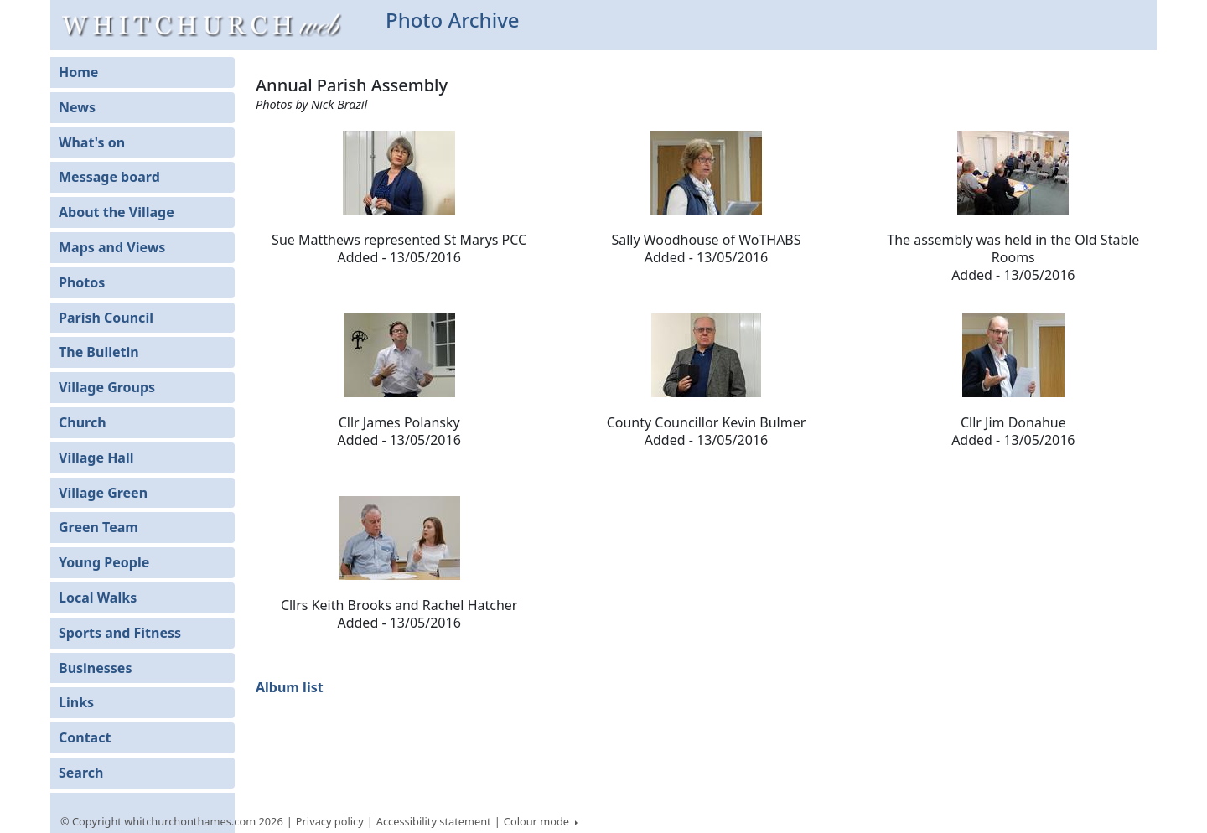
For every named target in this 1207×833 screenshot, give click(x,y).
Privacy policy (330, 821)
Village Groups (107, 387)
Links (76, 702)
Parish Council (106, 317)
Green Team (98, 527)
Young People (104, 562)
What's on (92, 142)
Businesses (95, 668)
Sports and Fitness (120, 632)
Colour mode (538, 821)
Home (78, 72)
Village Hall (96, 457)
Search (81, 772)
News (77, 107)
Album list (290, 687)
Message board (109, 177)
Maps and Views (112, 247)
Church (82, 422)
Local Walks (98, 597)
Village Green (103, 493)
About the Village (116, 212)
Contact (85, 737)
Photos (82, 282)
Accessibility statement (433, 821)
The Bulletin (99, 352)
